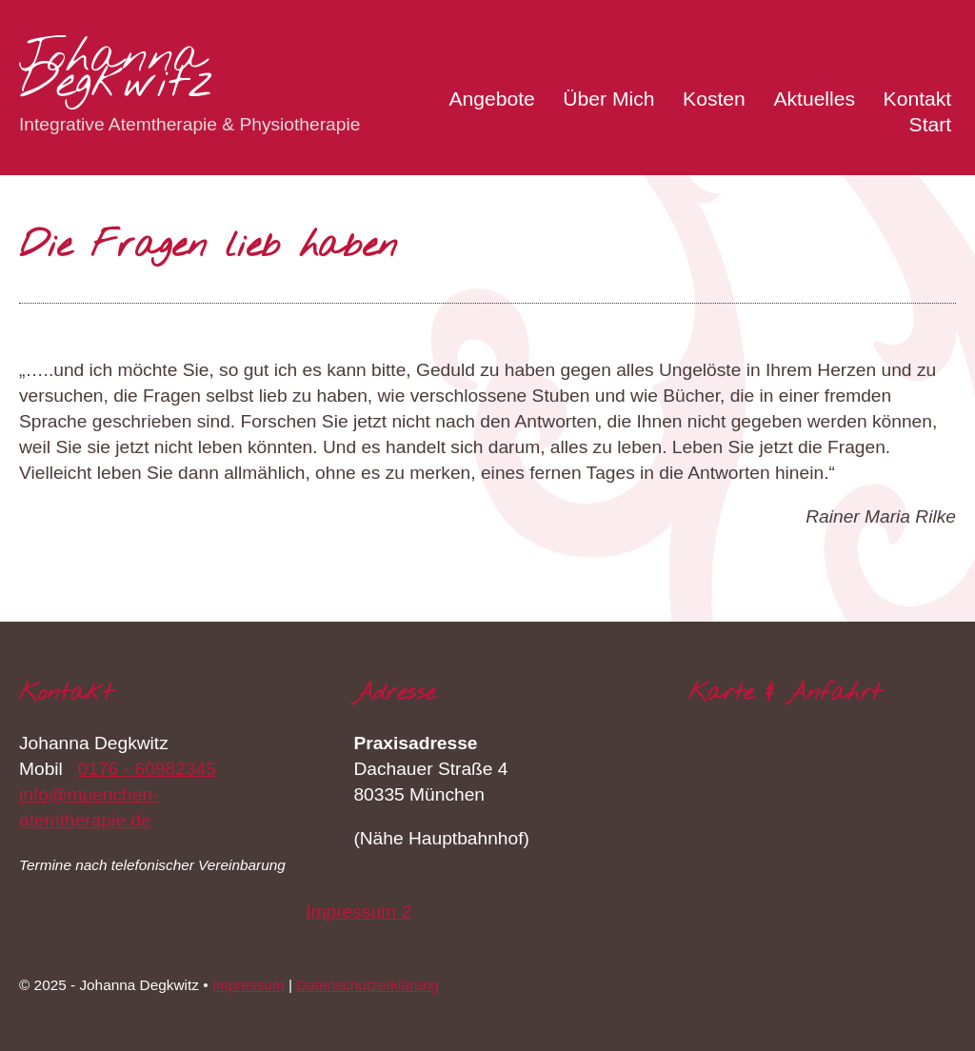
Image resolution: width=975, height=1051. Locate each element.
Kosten (714, 98)
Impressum (248, 985)
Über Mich (608, 98)
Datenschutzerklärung (367, 985)
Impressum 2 (358, 912)
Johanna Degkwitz (116, 71)
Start (930, 124)
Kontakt (918, 98)
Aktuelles (814, 98)
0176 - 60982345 (147, 769)
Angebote (491, 98)
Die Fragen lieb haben (208, 246)
